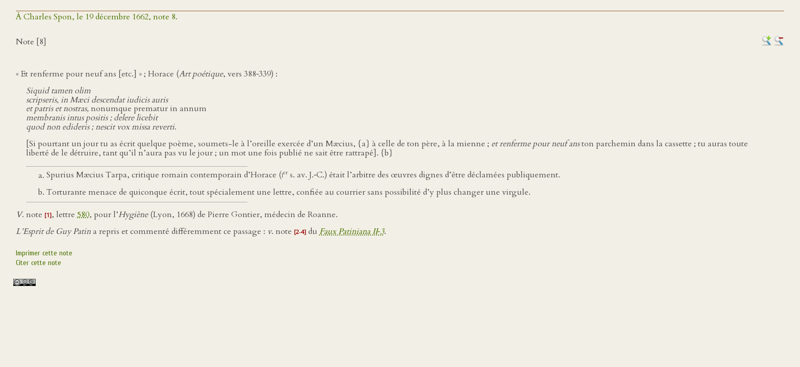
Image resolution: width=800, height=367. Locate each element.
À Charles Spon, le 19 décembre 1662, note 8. (97, 16)
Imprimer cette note (44, 253)
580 (83, 214)
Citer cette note (38, 262)
